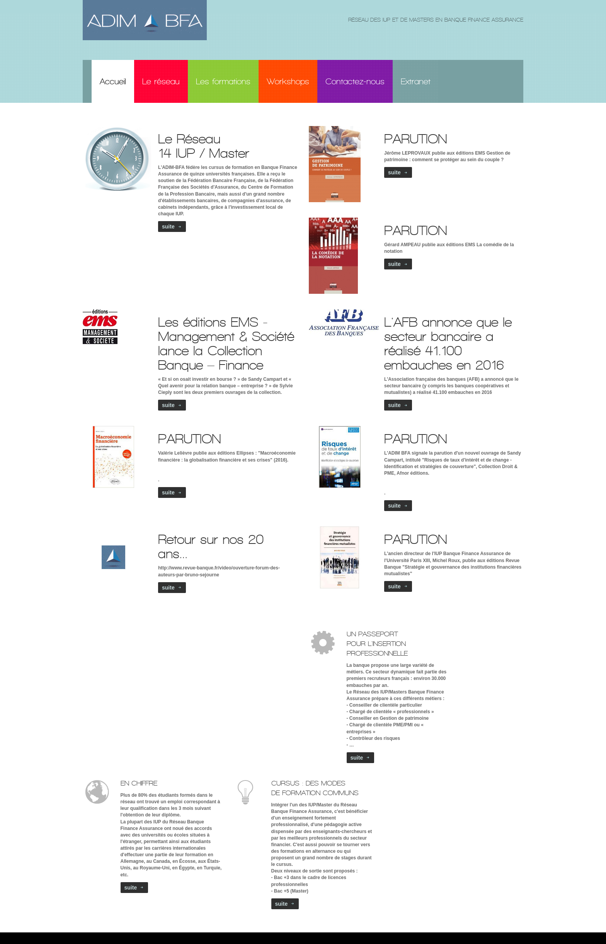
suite (168, 226)
